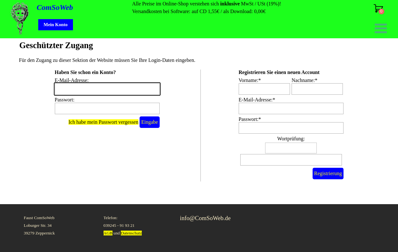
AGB (108, 233)
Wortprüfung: (291, 138)
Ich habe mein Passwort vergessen (103, 122)
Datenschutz (131, 233)
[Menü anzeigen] (381, 28)
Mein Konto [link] (56, 24)
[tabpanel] (220, 7)
